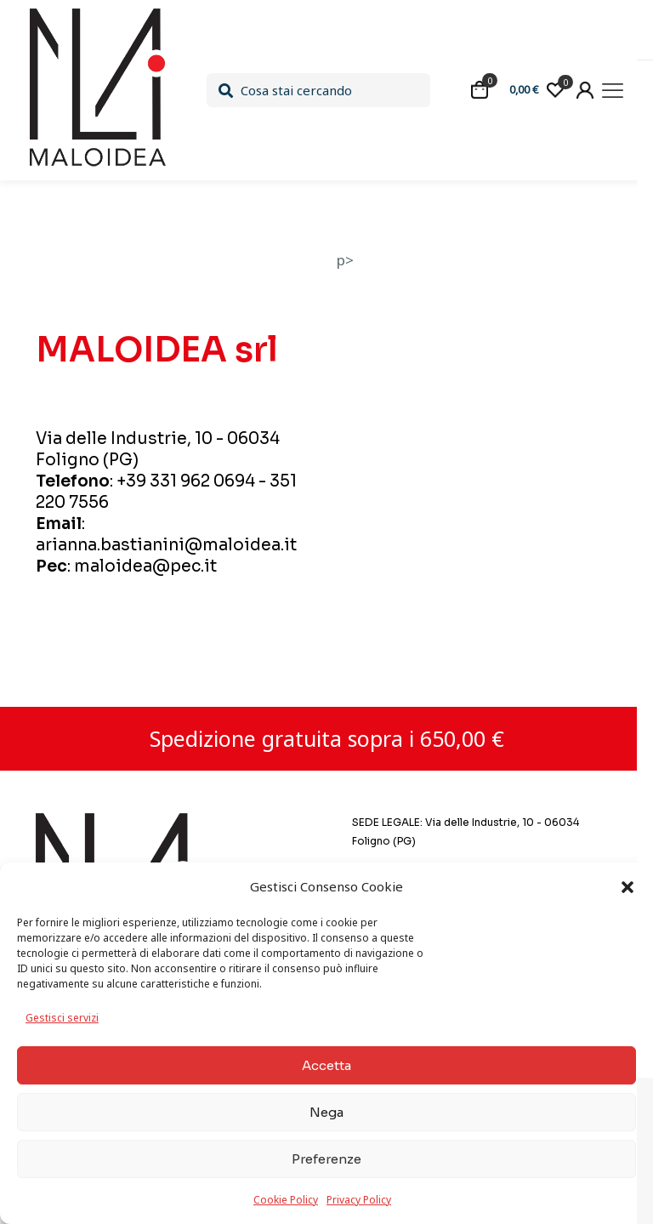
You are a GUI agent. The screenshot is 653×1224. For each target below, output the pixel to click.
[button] (627, 887)
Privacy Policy (358, 1200)
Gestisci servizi (62, 1018)
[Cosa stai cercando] (318, 90)
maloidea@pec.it (145, 566)
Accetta (326, 1065)
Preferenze (326, 1159)
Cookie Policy (285, 1200)
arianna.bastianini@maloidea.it (166, 545)
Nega (326, 1112)
